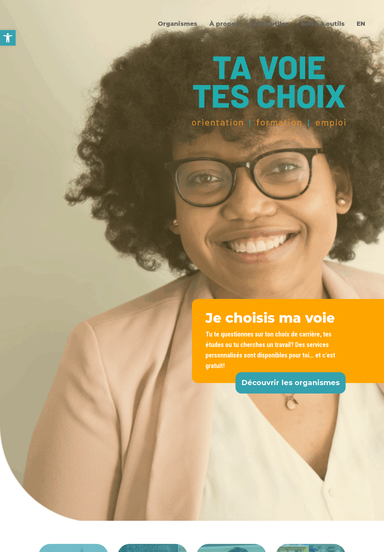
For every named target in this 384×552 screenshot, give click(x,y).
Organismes (177, 24)
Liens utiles (270, 24)
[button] (8, 38)
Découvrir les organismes (291, 382)
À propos (224, 24)
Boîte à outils (323, 24)
